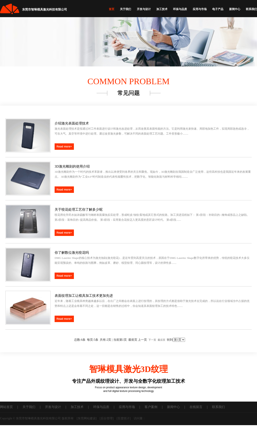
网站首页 (6, 407)
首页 (111, 9)
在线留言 (196, 407)
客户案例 (151, 407)
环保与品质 (180, 9)
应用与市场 (200, 9)
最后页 (161, 339)
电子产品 (217, 9)
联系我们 (251, 9)
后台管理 (107, 418)
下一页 (152, 339)
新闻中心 (234, 9)
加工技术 (161, 9)
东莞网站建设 (87, 418)
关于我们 (125, 9)
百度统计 (124, 418)
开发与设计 (144, 9)
